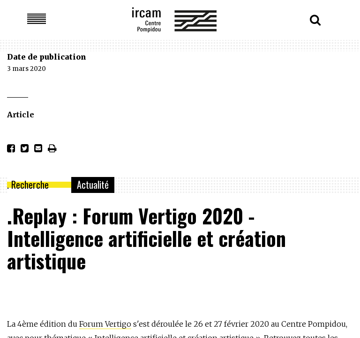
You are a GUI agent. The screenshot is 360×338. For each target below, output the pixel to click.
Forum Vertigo (105, 324)
